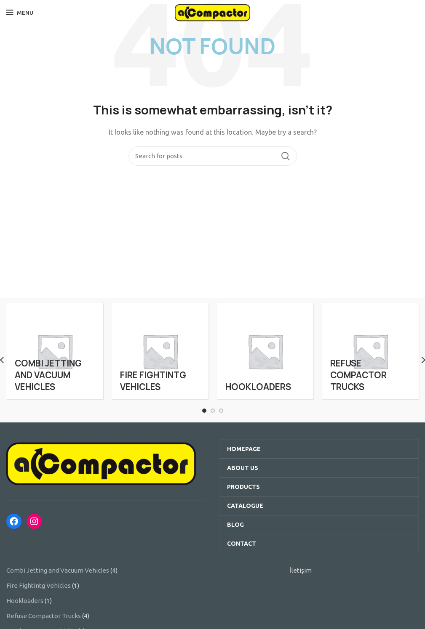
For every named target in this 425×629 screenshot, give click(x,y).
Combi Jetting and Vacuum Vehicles (57, 570)
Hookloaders (24, 600)
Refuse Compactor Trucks (43, 615)
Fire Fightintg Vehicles (38, 585)
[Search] (212, 156)
